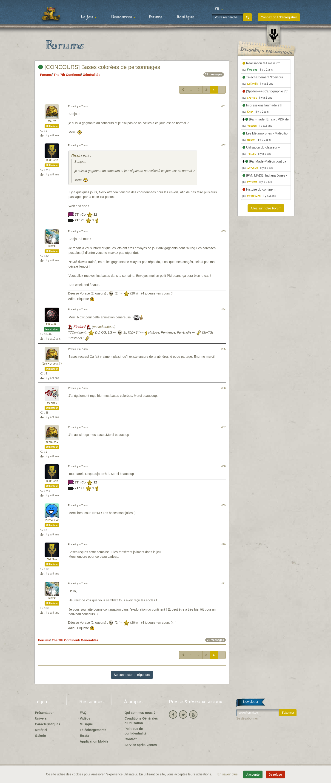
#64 (223, 309)
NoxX (52, 246)
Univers (41, 718)
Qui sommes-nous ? (140, 712)
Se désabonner (247, 718)
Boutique (185, 17)
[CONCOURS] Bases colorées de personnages (99, 67)
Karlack (52, 160)
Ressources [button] (123, 17)
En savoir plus (228, 774)
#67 (223, 427)
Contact (131, 739)
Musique (86, 724)
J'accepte (253, 774)
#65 (223, 349)
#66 (223, 388)
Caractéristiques (47, 724)
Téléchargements (93, 730)
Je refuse (275, 774)
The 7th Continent (67, 75)
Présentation (44, 712)
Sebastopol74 (52, 364)
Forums (155, 17)
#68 (223, 466)
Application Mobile (94, 741)
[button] (218, 9)
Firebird (52, 324)
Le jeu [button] (88, 17)
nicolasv (52, 442)
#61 (223, 106)
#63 (223, 231)
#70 (223, 544)
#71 (223, 583)
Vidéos (85, 718)
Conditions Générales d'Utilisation (141, 721)
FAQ (83, 712)
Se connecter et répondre (132, 675)
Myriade (51, 559)
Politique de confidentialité (135, 731)
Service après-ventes (141, 745)
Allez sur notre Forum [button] (266, 208)
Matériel (41, 730)
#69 (223, 505)
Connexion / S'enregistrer (279, 17)
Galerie (40, 735)
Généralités (91, 75)
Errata (84, 735)
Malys (52, 121)
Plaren (52, 403)
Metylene (52, 520)
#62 (223, 145)
